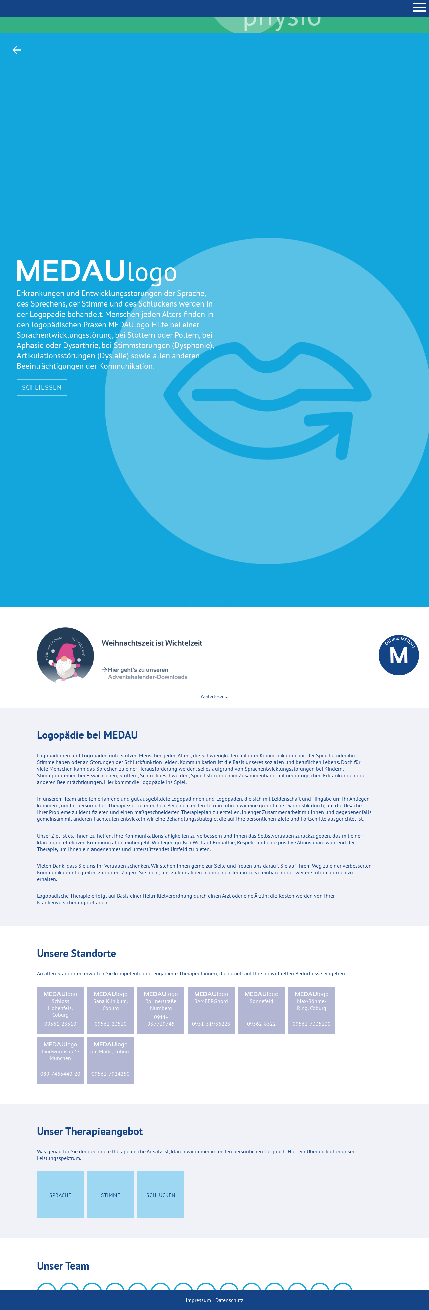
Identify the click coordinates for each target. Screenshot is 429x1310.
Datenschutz (229, 1300)
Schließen (42, 387)
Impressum (198, 1300)
